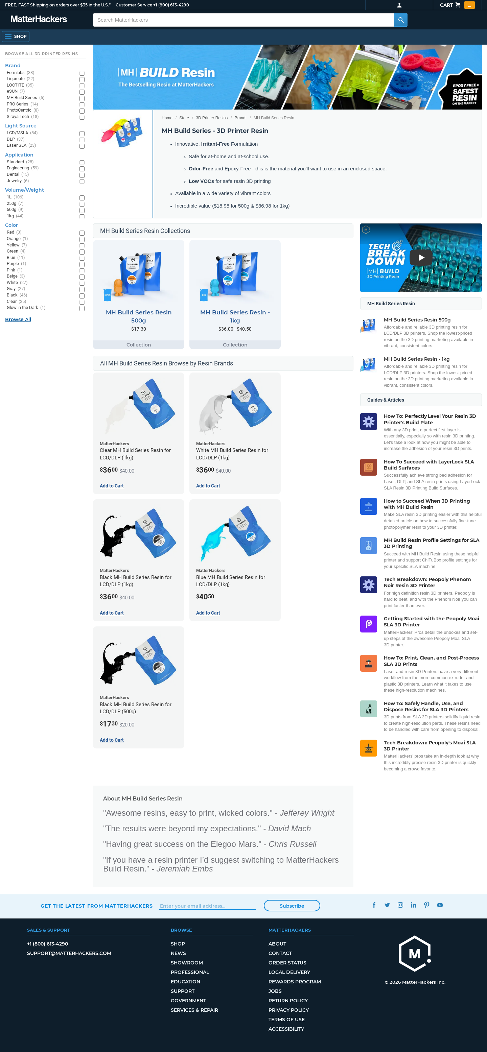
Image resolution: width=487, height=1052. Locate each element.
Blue (16, 258)
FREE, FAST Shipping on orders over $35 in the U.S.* (58, 4)
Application (19, 155)
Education (185, 982)
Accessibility (286, 1029)
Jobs (275, 991)
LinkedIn (413, 905)
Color (11, 225)
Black (17, 295)
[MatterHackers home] (415, 954)
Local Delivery (289, 972)
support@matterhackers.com (69, 953)
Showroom (187, 963)
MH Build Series (26, 98)
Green (16, 251)
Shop (178, 944)
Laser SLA (21, 145)
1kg (15, 216)
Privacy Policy (289, 1010)
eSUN (16, 91)
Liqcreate (20, 79)
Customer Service (134, 4)
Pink (15, 270)
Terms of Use (287, 1020)
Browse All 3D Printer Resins (41, 53)
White (17, 283)
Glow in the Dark (26, 308)
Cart (457, 5)
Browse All (18, 319)
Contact (280, 953)
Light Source (21, 126)
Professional (190, 972)
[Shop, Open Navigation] (15, 36)
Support (182, 991)
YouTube (440, 905)
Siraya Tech (23, 117)
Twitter (387, 905)
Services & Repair (194, 1010)
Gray (16, 289)
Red (14, 232)
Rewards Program (295, 982)
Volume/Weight (24, 190)
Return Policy (288, 1001)
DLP (16, 139)
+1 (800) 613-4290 (171, 4)
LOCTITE (20, 85)
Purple (16, 264)
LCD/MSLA (22, 133)
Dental (18, 174)
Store (184, 118)
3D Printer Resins (212, 118)
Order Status (287, 963)
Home (167, 118)
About (277, 944)
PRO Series (22, 104)
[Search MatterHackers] (401, 20)
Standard (20, 162)
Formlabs (20, 73)
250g (15, 203)
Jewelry (18, 181)
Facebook (374, 905)
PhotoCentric (23, 110)
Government (188, 1001)
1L (15, 197)
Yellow (17, 245)
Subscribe (292, 906)
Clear (16, 301)
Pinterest (427, 905)
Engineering (23, 168)
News (178, 953)
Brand (240, 118)
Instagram (400, 905)
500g (15, 210)
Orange (17, 239)
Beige (16, 276)
